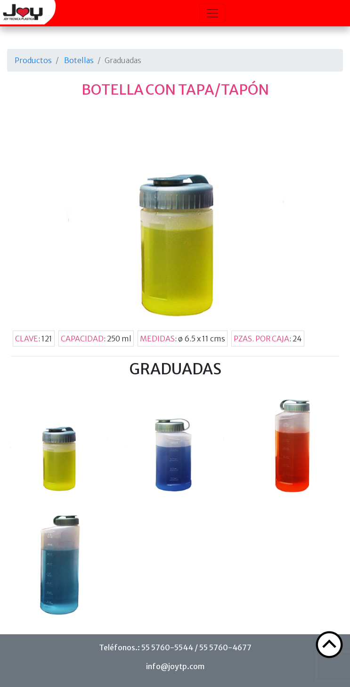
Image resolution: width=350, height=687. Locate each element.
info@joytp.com (175, 666)
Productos (33, 60)
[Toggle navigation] (212, 13)
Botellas (79, 60)
